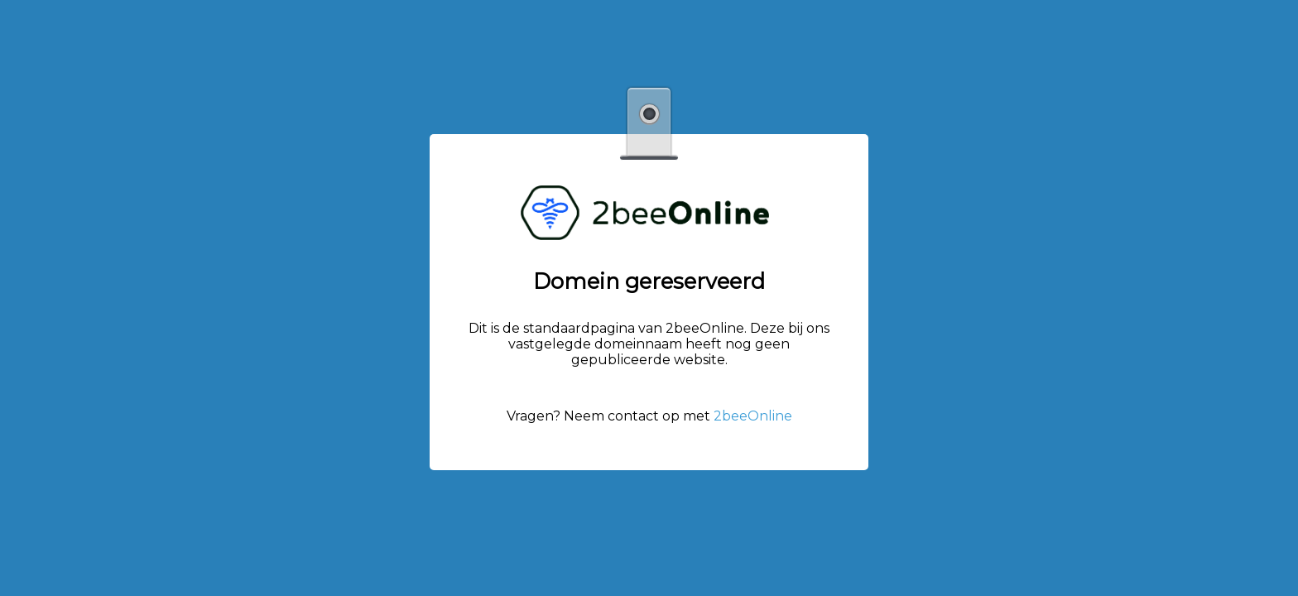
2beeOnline (753, 416)
